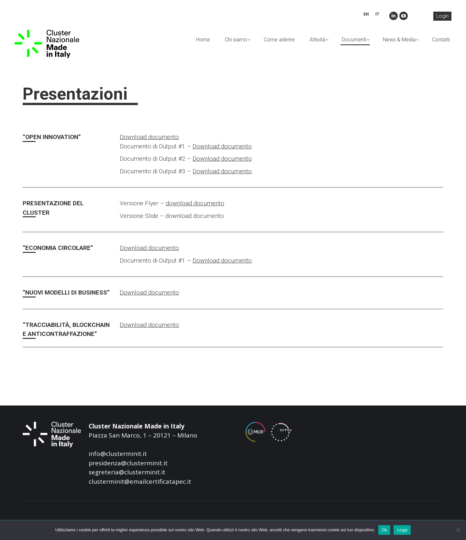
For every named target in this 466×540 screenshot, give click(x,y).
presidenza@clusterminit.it (128, 463)
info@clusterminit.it (118, 453)
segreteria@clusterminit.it (127, 472)
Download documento (149, 137)
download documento (195, 203)
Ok (384, 529)
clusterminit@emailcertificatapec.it (140, 481)
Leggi (402, 529)
